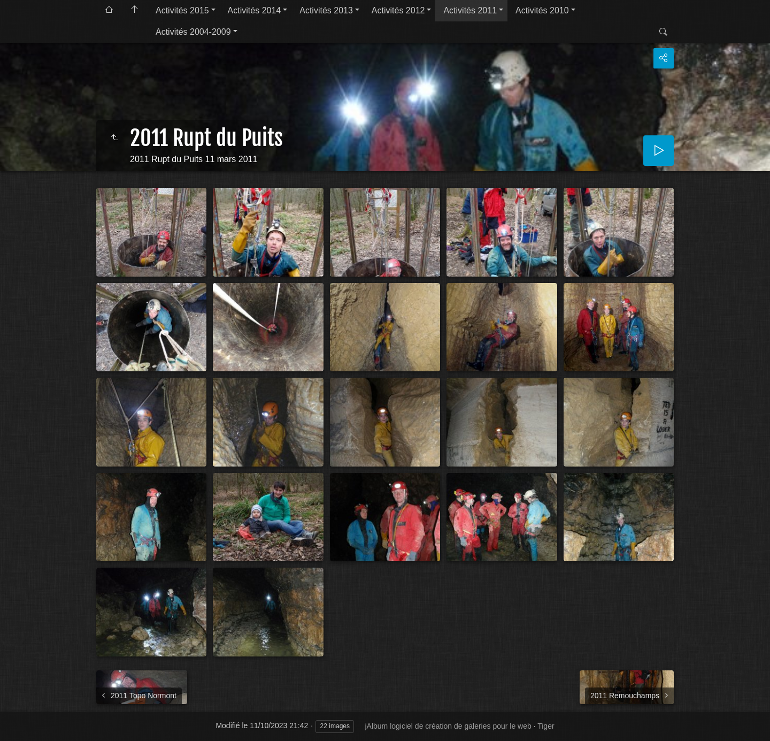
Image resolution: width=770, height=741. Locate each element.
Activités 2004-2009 (193, 31)
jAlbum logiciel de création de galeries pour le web (448, 726)
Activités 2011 (470, 10)
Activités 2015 (182, 10)
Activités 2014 (254, 10)
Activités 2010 (542, 10)
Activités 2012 (398, 10)
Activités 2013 (326, 10)
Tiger (545, 726)
